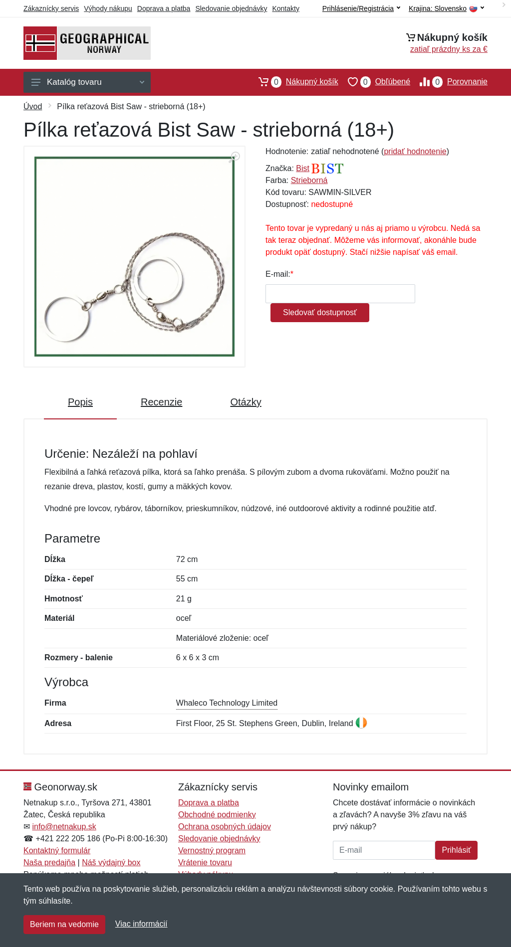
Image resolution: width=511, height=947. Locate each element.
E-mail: (277, 274)
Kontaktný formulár (56, 850)
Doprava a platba (164, 8)
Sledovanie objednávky (231, 8)
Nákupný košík (293, 81)
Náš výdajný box (111, 862)
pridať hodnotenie (415, 151)
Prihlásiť (456, 850)
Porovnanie (449, 81)
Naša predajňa (49, 862)
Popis (80, 401)
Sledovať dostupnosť (320, 312)
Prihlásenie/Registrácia (361, 8)
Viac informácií (141, 924)
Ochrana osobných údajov (224, 826)
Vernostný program (212, 850)
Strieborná (309, 180)
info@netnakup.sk (64, 826)
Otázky (245, 401)
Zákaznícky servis (51, 8)
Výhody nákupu (108, 8)
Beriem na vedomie (64, 924)
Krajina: (446, 8)
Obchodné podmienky (217, 814)
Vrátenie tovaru (205, 862)
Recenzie (161, 401)
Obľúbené (374, 81)
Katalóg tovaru (87, 82)
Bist (302, 168)
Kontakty (285, 8)
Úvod (32, 106)
